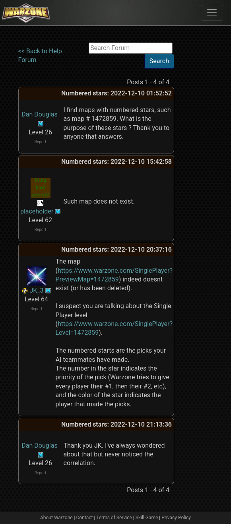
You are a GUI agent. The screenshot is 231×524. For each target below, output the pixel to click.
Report (41, 142)
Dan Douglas (39, 114)
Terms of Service (114, 517)
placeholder (36, 211)
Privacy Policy (176, 517)
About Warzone (56, 517)
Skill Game (147, 517)
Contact (84, 517)
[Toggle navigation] (212, 13)
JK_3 (36, 290)
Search (159, 61)
